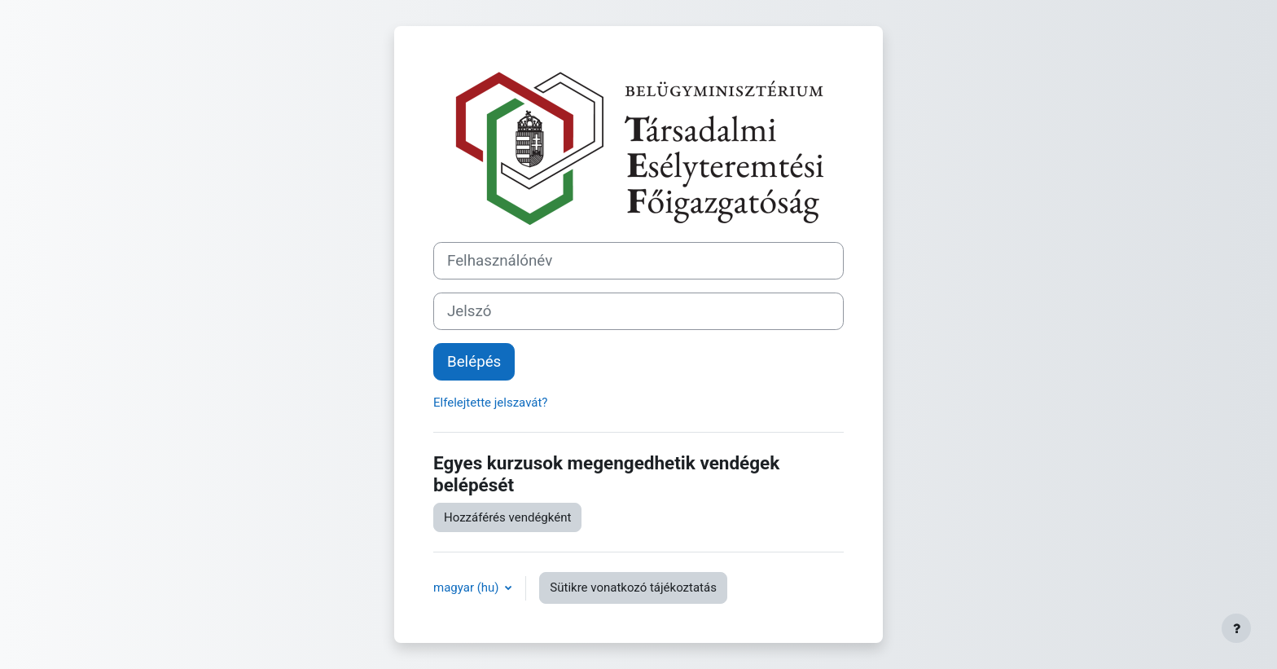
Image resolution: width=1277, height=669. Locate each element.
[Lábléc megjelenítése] (1236, 628)
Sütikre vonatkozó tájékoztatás (633, 587)
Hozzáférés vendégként (507, 517)
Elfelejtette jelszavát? (490, 402)
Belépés (474, 362)
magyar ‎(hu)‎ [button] (467, 587)
